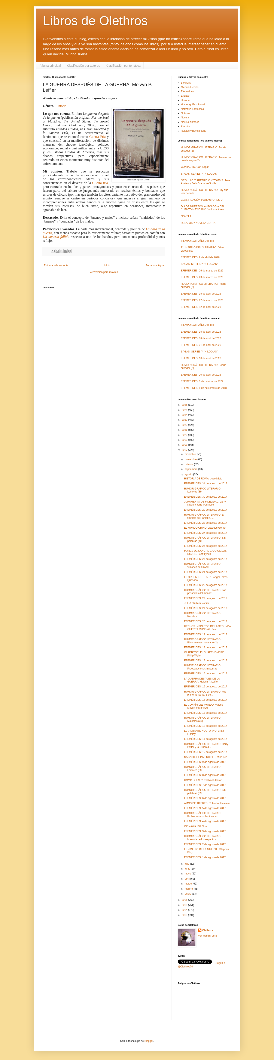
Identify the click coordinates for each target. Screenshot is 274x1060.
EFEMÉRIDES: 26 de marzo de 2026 (202, 270)
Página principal (50, 65)
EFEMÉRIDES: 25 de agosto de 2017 (205, 558)
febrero (189, 888)
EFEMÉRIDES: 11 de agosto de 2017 (205, 738)
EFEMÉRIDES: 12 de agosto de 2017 (205, 725)
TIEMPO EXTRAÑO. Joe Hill (197, 240)
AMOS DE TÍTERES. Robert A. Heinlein (207, 803)
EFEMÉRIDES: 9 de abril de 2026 (200, 257)
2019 (185, 439)
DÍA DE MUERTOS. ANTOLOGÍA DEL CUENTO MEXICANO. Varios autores (203, 208)
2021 (185, 429)
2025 (185, 409)
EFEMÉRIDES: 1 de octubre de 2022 (202, 381)
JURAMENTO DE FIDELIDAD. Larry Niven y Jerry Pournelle (205, 503)
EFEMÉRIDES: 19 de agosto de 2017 (205, 634)
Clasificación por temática (123, 65)
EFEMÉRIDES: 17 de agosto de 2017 (205, 660)
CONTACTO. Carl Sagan (195, 166)
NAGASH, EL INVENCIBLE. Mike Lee (205, 757)
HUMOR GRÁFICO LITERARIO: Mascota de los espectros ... (202, 838)
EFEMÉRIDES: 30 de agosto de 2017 (205, 496)
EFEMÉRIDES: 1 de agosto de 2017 (205, 857)
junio (188, 868)
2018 (185, 444)
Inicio (107, 265)
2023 (185, 419)
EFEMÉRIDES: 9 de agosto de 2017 (205, 762)
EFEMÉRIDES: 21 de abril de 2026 (201, 345)
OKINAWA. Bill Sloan (196, 826)
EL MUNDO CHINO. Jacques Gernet (205, 527)
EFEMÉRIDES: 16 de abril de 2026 (201, 358)
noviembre (191, 459)
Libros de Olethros (95, 20)
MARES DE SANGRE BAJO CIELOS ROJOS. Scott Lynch (205, 552)
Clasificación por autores (83, 65)
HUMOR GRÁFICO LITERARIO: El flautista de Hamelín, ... (204, 516)
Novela (185, 117)
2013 (185, 915)
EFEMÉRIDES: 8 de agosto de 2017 (205, 775)
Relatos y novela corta (193, 130)
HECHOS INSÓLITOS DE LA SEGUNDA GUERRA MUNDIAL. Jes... (207, 628)
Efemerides (187, 91)
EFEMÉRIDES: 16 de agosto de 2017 (205, 673)
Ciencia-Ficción (189, 87)
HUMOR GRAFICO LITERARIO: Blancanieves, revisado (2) (202, 641)
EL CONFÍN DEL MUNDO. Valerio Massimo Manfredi (203, 706)
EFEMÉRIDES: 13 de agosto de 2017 (205, 712)
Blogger (148, 1040)
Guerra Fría (97, 137)
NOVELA (186, 216)
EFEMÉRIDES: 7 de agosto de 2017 (205, 785)
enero (188, 893)
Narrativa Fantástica (192, 109)
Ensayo (185, 95)
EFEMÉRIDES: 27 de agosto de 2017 (205, 532)
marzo (189, 883)
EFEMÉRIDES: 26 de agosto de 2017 (205, 545)
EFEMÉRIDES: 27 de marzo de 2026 (202, 300)
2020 (185, 434)
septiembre (191, 469)
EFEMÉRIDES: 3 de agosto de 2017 (205, 831)
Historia (60, 106)
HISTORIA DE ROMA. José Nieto (203, 478)
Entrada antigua (155, 265)
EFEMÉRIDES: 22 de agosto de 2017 (205, 598)
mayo (188, 873)
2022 (185, 424)
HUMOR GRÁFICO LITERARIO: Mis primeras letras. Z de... (205, 693)
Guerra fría (100, 183)
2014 (185, 909)
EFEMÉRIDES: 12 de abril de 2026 (201, 306)
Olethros (207, 930)
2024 (185, 414)
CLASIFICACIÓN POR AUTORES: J (201, 199)
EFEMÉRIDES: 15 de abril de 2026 (201, 293)
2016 (185, 899)
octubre (189, 464)
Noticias (185, 113)
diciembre (191, 454)
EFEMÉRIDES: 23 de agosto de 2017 (205, 585)
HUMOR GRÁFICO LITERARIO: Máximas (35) (202, 719)
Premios (185, 126)
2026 (185, 404)
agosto (189, 474)
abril (187, 878)
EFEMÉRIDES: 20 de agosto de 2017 (205, 621)
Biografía (186, 82)
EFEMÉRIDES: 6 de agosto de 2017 (205, 798)
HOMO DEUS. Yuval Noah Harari (203, 780)
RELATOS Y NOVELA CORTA (198, 222)
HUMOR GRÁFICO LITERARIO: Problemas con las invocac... (202, 815)
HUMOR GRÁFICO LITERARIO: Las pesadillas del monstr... (205, 592)
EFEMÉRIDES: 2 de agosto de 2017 (205, 844)
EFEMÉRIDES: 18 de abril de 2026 (201, 338)
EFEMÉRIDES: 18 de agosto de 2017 (205, 647)
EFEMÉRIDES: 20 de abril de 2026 (201, 374)
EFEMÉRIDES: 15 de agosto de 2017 (205, 686)
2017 (185, 449)
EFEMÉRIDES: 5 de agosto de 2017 (205, 808)
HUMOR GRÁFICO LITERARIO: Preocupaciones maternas (202, 667)
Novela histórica (190, 122)
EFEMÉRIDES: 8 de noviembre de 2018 (204, 387)
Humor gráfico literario (193, 104)
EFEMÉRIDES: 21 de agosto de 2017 (205, 608)
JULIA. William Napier (196, 603)
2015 (185, 905)
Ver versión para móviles (104, 272)
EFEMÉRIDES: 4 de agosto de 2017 (205, 821)
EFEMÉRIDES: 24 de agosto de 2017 (205, 572)
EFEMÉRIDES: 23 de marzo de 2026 (202, 277)
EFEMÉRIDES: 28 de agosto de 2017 (205, 522)
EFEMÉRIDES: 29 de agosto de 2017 (205, 509)
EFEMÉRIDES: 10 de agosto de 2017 (205, 751)
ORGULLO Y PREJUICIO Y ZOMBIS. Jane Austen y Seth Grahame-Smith (205, 182)
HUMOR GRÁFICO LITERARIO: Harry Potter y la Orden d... (206, 746)
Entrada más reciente (56, 265)
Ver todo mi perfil (207, 935)
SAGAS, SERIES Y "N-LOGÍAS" (199, 173)
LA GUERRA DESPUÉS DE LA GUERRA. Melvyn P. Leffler (202, 680)
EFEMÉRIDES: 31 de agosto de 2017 (205, 483)
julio (187, 863)
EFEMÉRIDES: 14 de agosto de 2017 (205, 699)
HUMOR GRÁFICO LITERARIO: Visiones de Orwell (202, 565)
